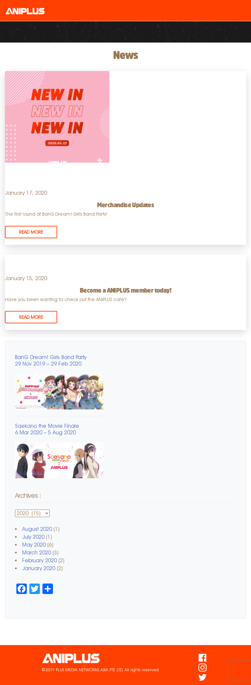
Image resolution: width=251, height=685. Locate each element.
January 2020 (38, 568)
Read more (31, 232)
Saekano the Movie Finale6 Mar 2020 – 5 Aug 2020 (47, 429)
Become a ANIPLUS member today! (125, 290)
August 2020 (37, 529)
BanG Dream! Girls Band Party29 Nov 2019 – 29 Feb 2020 (50, 360)
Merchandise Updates (125, 205)
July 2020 (33, 537)
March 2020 (36, 553)
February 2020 (39, 560)
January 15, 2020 (26, 278)
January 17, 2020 (26, 193)
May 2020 (34, 545)
